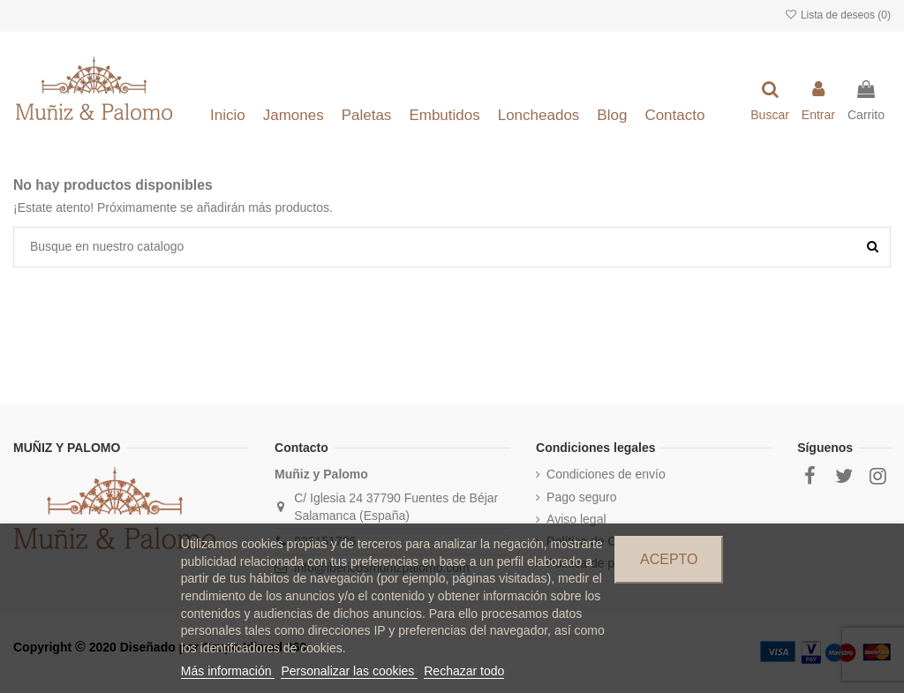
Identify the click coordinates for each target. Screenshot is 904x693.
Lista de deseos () (837, 15)
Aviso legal (576, 519)
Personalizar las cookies (349, 671)
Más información (228, 671)
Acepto (669, 559)
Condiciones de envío (606, 474)
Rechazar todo (464, 671)
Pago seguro (581, 497)
